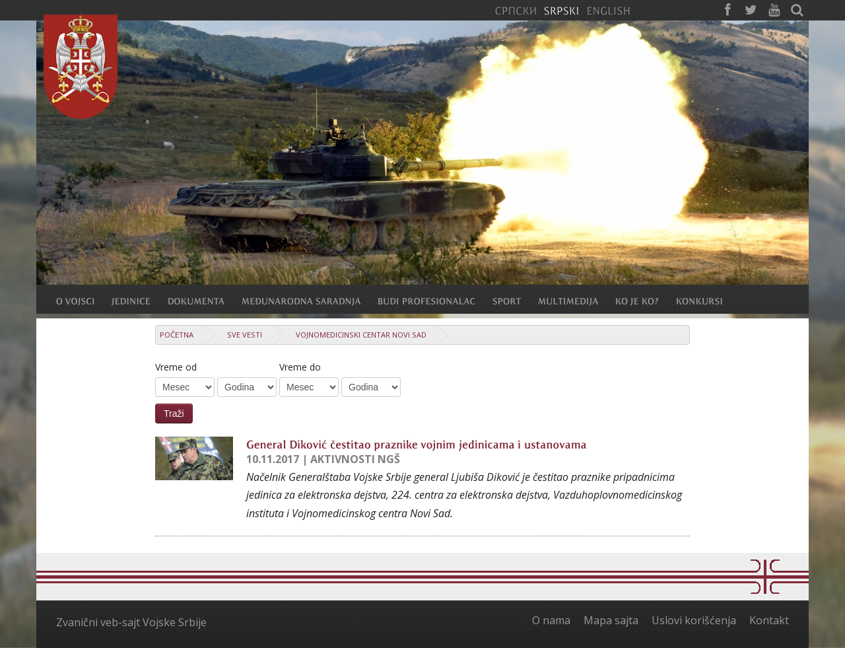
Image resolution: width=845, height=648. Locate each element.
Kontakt (769, 620)
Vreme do (300, 367)
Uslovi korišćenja (694, 620)
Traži (174, 413)
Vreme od (176, 367)
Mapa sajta (611, 620)
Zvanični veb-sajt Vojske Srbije (131, 622)
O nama (551, 620)
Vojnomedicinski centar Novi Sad (361, 335)
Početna (176, 335)
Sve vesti (244, 335)
